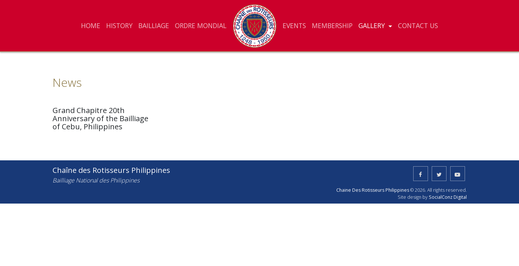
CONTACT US (418, 25)
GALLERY (372, 25)
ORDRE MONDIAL (200, 25)
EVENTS (294, 25)
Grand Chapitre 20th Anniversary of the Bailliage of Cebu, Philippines (100, 118)
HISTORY (119, 25)
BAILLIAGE (153, 25)
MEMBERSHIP (332, 25)
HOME (90, 25)
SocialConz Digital (448, 197)
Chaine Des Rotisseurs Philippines (372, 190)
